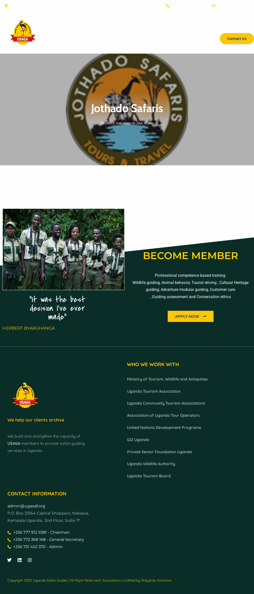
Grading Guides (176, 26)
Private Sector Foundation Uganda (159, 451)
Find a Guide (215, 26)
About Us (114, 26)
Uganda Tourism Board (149, 475)
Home (92, 26)
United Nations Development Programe (164, 427)
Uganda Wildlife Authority (151, 463)
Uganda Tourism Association (154, 391)
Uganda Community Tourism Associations (166, 403)
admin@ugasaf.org (26, 506)
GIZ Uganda (138, 439)
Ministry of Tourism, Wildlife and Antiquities (167, 379)
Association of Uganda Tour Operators (163, 415)
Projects (242, 26)
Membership (142, 26)
